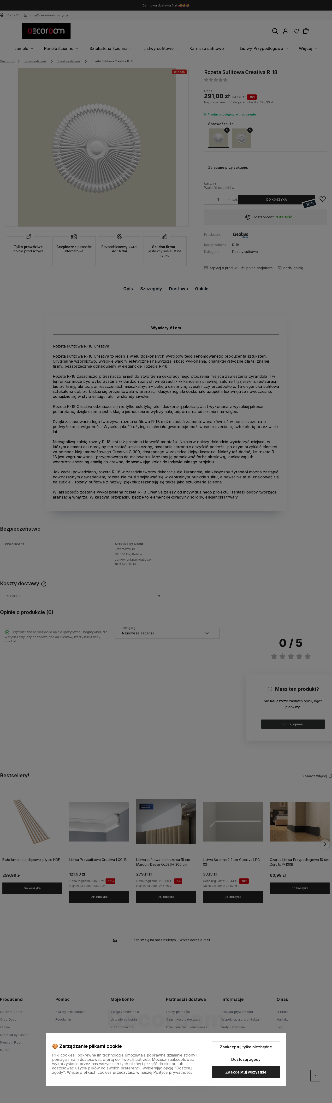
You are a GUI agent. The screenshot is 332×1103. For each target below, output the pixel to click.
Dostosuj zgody (246, 1059)
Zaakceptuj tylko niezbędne (246, 1047)
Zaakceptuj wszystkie (246, 1072)
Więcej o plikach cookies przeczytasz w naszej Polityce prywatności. (129, 1072)
